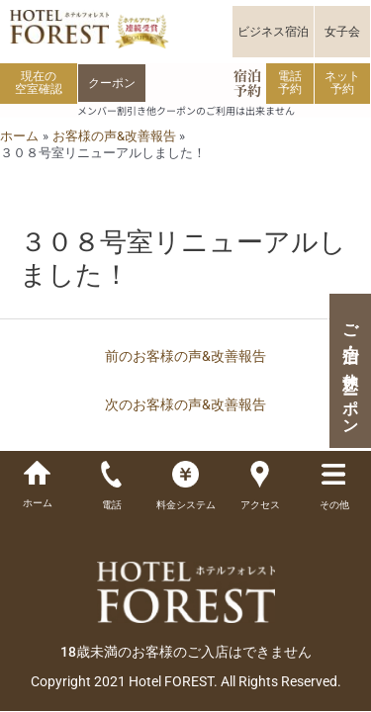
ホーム (37, 502)
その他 (334, 504)
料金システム (186, 504)
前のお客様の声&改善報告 (185, 356)
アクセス (260, 504)
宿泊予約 (247, 82)
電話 (112, 504)
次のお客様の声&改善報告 (185, 404)
